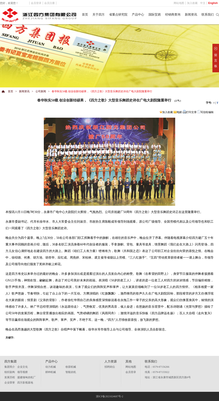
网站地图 (130, 366)
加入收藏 (166, 112)
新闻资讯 (191, 14)
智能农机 (70, 372)
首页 (85, 14)
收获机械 (70, 366)
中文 (202, 3)
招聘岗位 (109, 366)
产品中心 (138, 14)
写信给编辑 (205, 112)
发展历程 (9, 377)
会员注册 (49, 3)
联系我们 (207, 14)
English (213, 3)
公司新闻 (40, 91)
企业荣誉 (9, 382)
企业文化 (22, 366)
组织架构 (9, 372)
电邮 (177, 112)
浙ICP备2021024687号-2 (109, 396)
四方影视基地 (25, 382)
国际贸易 (154, 14)
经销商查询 (172, 14)
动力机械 (50, 366)
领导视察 (22, 372)
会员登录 (130, 372)
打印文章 (190, 112)
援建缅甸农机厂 (26, 377)
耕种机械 (50, 372)
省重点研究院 (118, 14)
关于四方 (98, 14)
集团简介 (9, 366)
